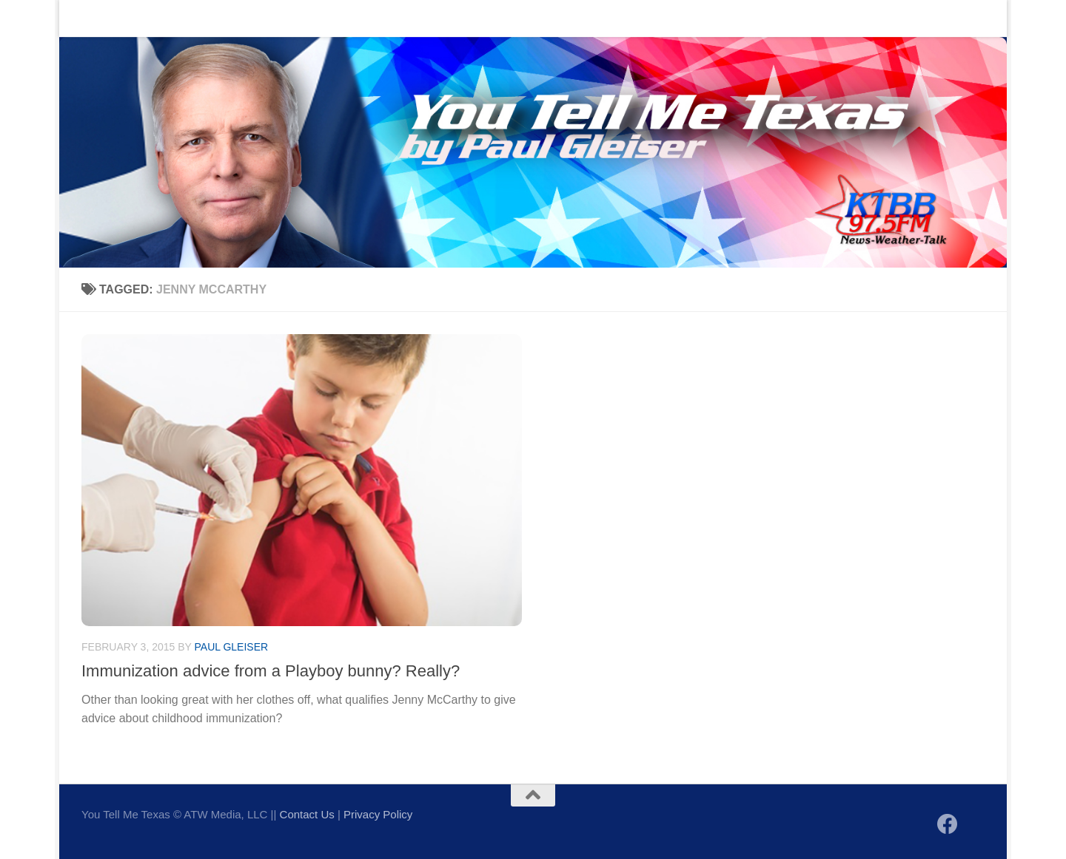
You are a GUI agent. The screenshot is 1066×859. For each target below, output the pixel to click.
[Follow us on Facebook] (947, 824)
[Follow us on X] (974, 825)
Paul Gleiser (232, 647)
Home (85, 18)
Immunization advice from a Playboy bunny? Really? (270, 671)
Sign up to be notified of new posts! (293, 18)
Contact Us (151, 18)
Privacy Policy (377, 814)
